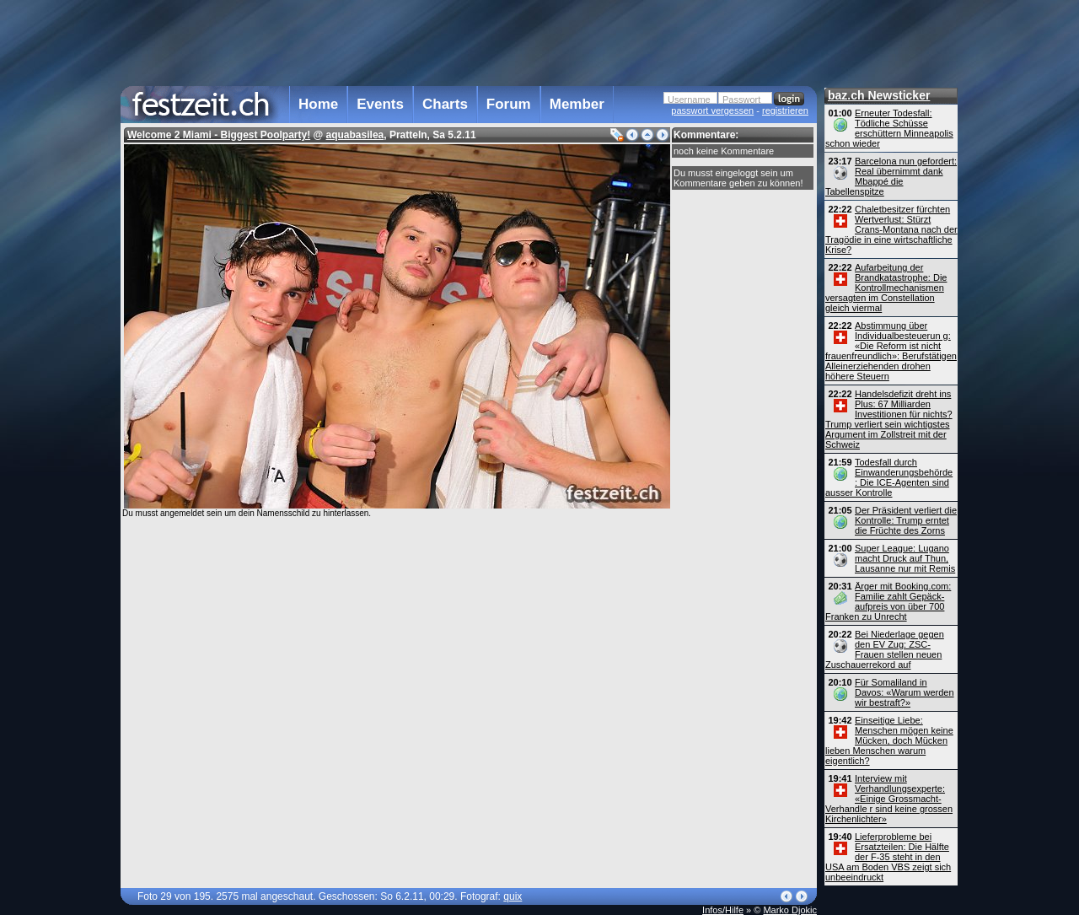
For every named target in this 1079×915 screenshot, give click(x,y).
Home (318, 104)
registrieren (785, 110)
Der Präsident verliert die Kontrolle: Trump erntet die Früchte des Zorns (906, 520)
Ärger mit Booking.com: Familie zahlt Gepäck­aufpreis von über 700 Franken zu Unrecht (888, 601)
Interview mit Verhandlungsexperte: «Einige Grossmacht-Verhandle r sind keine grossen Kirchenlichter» (889, 798)
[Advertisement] (469, 41)
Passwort (741, 99)
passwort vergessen (712, 110)
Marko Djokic (790, 910)
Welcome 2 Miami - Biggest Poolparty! (218, 135)
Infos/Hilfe (722, 910)
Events (380, 104)
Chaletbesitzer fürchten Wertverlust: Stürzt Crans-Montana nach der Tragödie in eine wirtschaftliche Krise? (891, 229)
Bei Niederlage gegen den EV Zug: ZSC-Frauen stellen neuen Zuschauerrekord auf (884, 649)
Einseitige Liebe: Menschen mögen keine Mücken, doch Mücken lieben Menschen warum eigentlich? (889, 740)
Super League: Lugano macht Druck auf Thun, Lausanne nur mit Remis (905, 558)
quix (512, 896)
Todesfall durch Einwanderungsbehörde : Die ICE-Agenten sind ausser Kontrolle (889, 477)
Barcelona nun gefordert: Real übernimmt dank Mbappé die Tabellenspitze (891, 176)
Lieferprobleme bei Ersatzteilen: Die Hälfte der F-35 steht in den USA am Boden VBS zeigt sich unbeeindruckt (888, 857)
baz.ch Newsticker (879, 95)
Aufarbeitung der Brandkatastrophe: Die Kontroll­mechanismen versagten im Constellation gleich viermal (886, 287)
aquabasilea (355, 135)
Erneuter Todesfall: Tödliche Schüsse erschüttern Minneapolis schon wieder (889, 128)
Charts (445, 104)
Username (689, 99)
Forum (508, 104)
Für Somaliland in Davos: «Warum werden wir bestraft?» (904, 692)
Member (577, 104)
